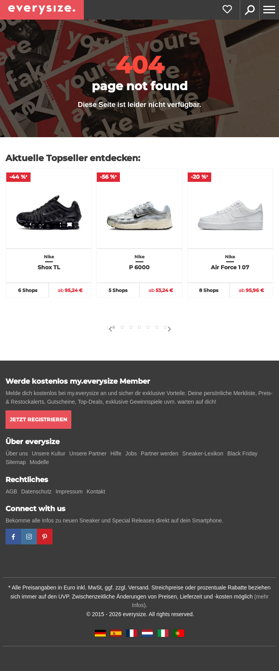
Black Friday (242, 453)
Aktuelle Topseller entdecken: (72, 158)
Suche (249, 10)
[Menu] (269, 10)
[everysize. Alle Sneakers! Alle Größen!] (42, 10)
